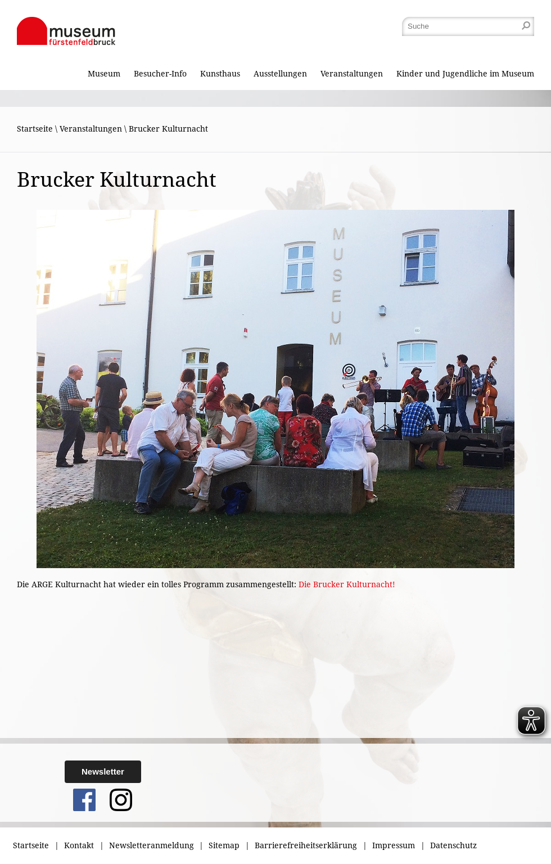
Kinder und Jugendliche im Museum (465, 73)
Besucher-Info (160, 73)
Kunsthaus (220, 73)
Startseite (35, 128)
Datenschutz (453, 845)
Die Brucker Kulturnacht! (347, 584)
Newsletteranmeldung (151, 845)
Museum (104, 73)
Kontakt (79, 845)
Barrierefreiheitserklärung (306, 845)
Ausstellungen (280, 73)
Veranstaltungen (351, 73)
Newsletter (103, 771)
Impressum (393, 845)
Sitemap (224, 845)
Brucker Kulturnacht (168, 128)
